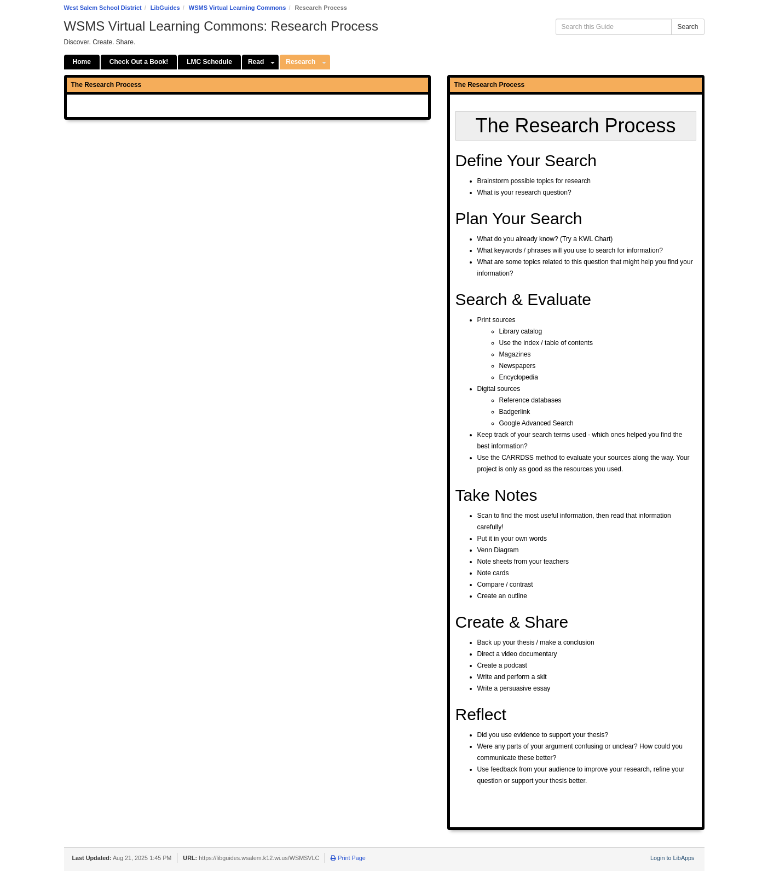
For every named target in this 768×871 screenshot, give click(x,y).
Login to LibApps (672, 858)
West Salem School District (103, 7)
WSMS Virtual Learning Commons (237, 7)
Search (687, 27)
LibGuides (165, 7)
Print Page (348, 858)
